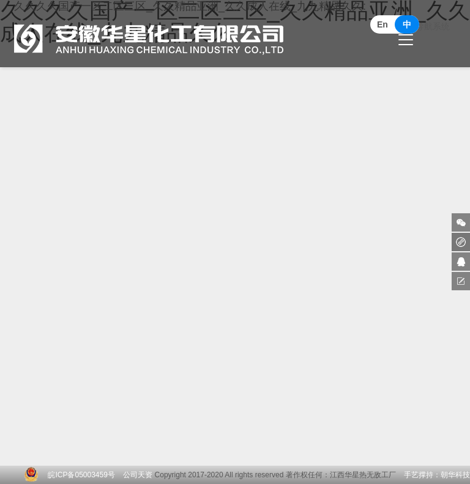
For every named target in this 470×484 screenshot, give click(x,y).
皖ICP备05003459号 (81, 475)
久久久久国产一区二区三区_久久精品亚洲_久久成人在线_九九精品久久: (190, 27)
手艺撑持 (418, 475)
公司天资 (137, 475)
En (382, 24)
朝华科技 (455, 475)
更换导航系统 (424, 33)
